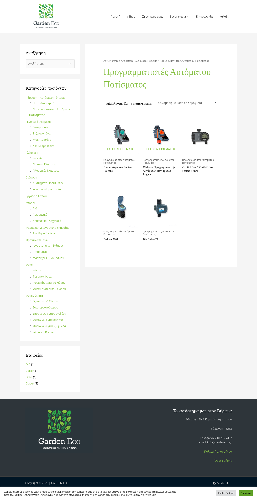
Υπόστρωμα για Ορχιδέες (49, 314)
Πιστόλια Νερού (43, 103)
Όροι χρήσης (223, 461)
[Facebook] (220, 483)
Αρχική (115, 16)
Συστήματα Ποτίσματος (48, 183)
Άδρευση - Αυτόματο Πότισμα (45, 98)
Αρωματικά (40, 214)
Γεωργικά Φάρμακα (38, 122)
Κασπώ (37, 158)
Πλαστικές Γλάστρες (46, 170)
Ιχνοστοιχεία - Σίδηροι (48, 245)
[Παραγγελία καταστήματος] (186, 103)
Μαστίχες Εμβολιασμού (48, 258)
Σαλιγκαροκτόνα (43, 146)
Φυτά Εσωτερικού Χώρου (49, 289)
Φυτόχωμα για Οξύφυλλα (49, 326)
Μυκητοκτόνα (42, 140)
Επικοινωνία (204, 16)
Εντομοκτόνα (41, 127)
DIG (28, 364)
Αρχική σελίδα (111, 60)
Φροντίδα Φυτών (37, 240)
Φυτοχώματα (34, 296)
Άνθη (36, 208)
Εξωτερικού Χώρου (45, 301)
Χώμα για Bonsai (43, 332)
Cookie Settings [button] (226, 493)
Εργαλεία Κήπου (36, 196)
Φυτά (29, 265)
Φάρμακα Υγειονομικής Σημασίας (47, 228)
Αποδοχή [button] (246, 493)
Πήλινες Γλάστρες (44, 164)
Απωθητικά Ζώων (44, 233)
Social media (178, 16)
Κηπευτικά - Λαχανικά (47, 221)
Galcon (30, 371)
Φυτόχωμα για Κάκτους (48, 320)
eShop (131, 16)
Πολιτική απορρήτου (218, 451)
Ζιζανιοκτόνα (41, 133)
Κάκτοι (37, 270)
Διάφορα (31, 177)
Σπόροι (30, 203)
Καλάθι (223, 16)
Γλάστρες (32, 153)
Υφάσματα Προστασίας (47, 189)
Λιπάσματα (40, 252)
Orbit (29, 377)
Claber (30, 383)
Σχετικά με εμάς (152, 16)
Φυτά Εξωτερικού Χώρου (49, 283)
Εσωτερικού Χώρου (45, 307)
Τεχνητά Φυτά (42, 276)
